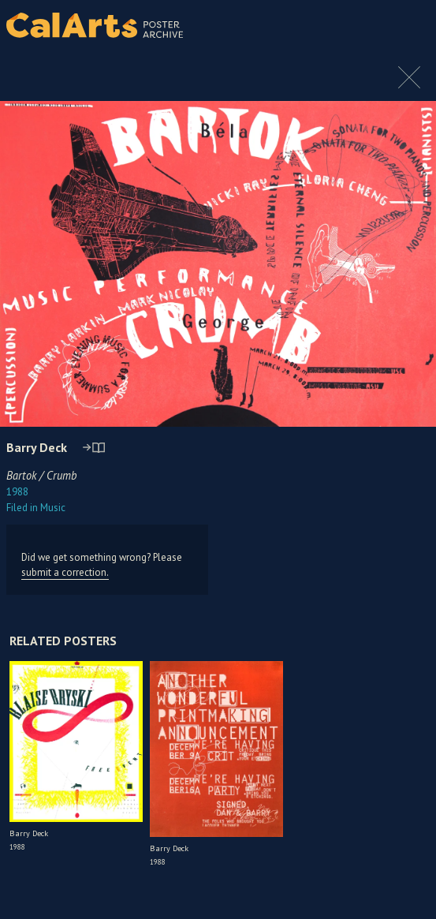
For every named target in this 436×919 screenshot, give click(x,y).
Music (35, 507)
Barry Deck (36, 447)
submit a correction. (65, 572)
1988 (17, 492)
